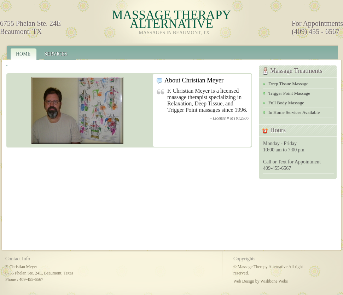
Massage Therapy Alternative (171, 19)
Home (23, 54)
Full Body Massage (286, 102)
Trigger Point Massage (289, 93)
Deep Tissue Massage (288, 83)
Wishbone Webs (273, 281)
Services (55, 54)
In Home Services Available (294, 112)
